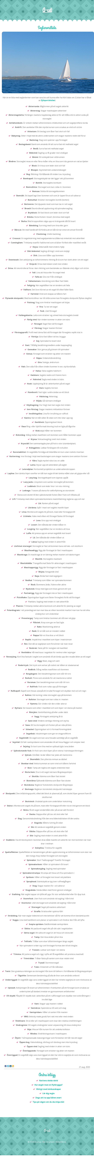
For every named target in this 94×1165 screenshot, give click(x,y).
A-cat (47, 10)
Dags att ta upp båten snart (48, 1097)
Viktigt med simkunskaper (48, 1089)
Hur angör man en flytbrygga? (48, 1085)
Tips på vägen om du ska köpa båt (48, 1102)
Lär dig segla (48, 1093)
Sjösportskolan (48, 100)
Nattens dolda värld (48, 1080)
